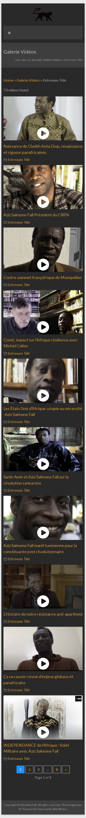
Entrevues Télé (19, 160)
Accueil (36, 60)
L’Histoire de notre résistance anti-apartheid (42, 614)
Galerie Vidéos (52, 60)
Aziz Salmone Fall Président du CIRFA (36, 214)
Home (8, 80)
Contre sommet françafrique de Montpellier (42, 277)
